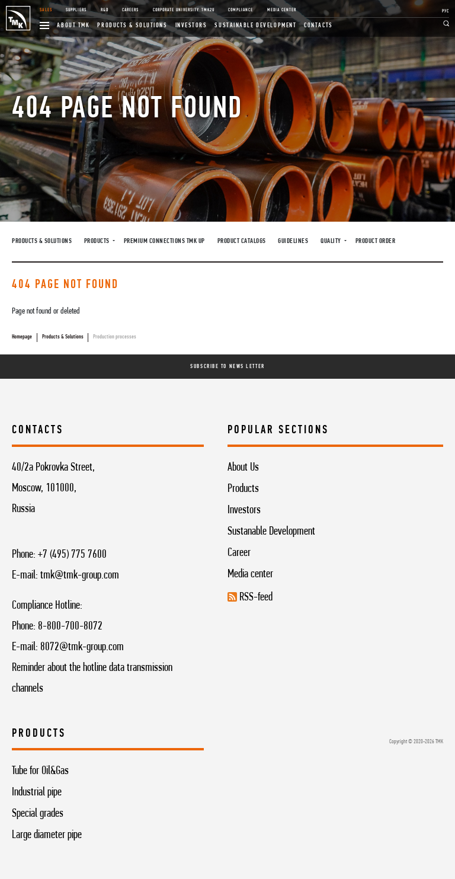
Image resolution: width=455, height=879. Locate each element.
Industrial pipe (37, 792)
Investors (191, 25)
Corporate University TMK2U (183, 10)
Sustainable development (255, 25)
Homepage (22, 337)
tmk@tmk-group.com (79, 575)
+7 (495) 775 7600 (72, 555)
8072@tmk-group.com (82, 647)
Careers (130, 10)
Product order (375, 241)
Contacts (318, 25)
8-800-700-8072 (70, 626)
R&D (104, 10)
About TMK (73, 25)
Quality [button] (331, 241)
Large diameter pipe (47, 835)
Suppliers (76, 10)
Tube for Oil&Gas (40, 771)
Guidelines (293, 241)
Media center (250, 574)
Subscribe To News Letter (227, 366)
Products (243, 489)
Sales (46, 10)
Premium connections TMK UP (164, 241)
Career (239, 553)
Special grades (37, 814)
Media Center (281, 10)
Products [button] (97, 241)
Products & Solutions (132, 25)
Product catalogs (241, 241)
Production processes (114, 337)
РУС (445, 11)
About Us (243, 468)
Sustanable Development (271, 532)
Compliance (240, 10)
